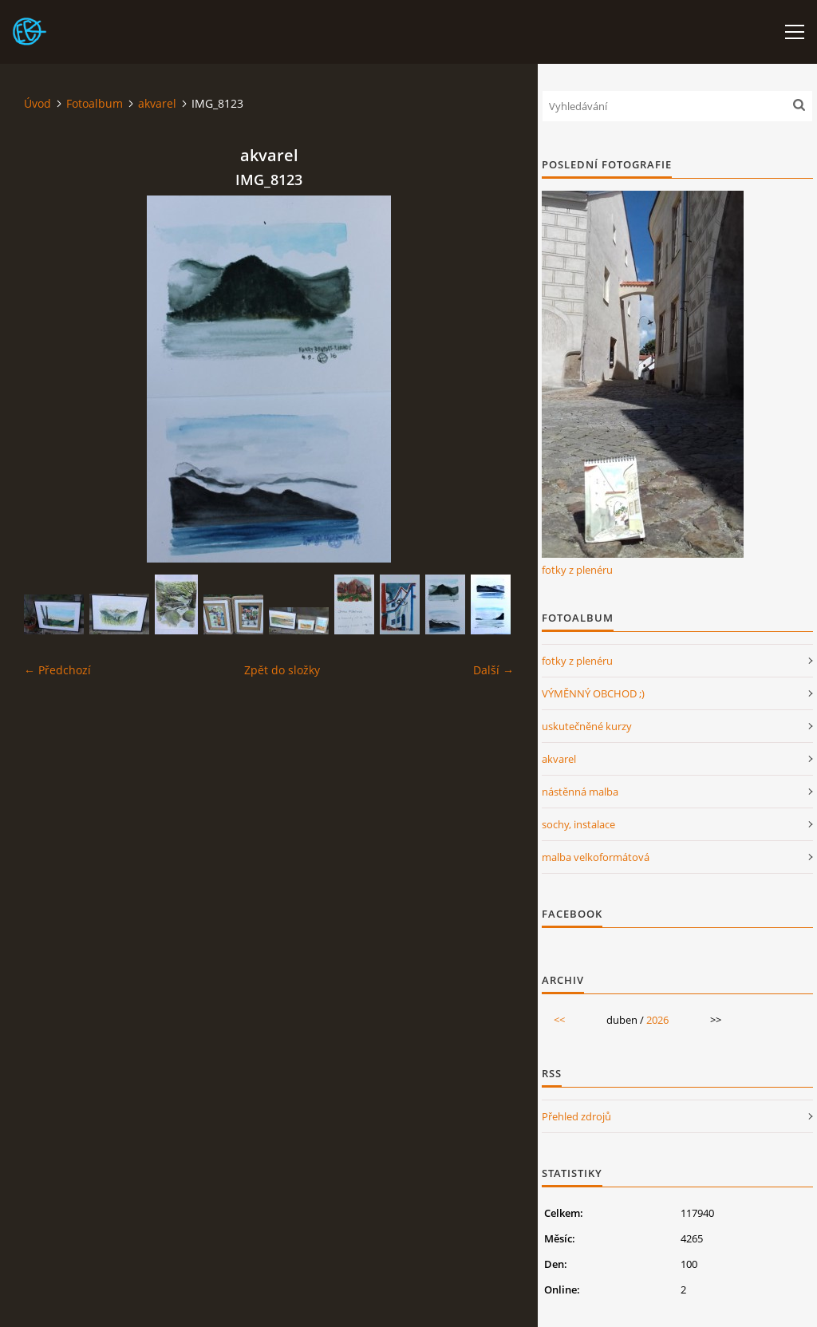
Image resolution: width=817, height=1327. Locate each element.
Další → (493, 669)
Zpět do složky (282, 669)
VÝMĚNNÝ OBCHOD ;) (593, 693)
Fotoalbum (94, 103)
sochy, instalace (578, 824)
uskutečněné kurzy (587, 726)
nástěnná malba (580, 791)
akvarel (157, 103)
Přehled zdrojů (576, 1116)
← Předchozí (57, 669)
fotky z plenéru (577, 570)
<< (559, 1020)
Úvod (37, 103)
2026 (657, 1020)
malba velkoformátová (595, 857)
